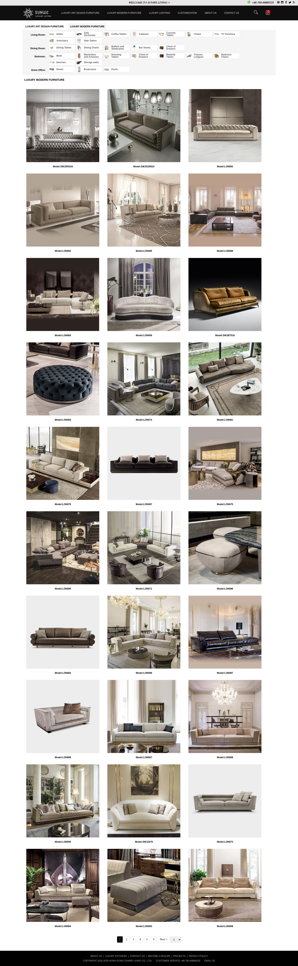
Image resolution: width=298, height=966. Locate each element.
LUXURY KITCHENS (116, 956)
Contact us (231, 13)
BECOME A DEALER (159, 956)
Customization (187, 13)
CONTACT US (137, 956)
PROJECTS (179, 956)
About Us (211, 13)
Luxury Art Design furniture (80, 13)
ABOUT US (96, 956)
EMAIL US (209, 960)
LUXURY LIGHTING (159, 13)
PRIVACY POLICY (198, 956)
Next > (163, 939)
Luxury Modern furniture (124, 13)
